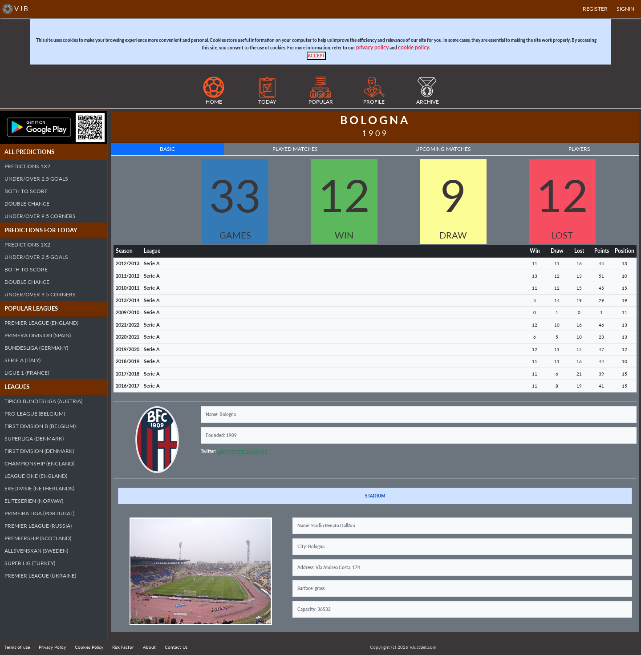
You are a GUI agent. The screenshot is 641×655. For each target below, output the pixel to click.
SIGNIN (625, 8)
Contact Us (176, 647)
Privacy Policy (52, 647)
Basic (167, 149)
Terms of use (17, 647)
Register (595, 8)
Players (579, 149)
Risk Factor (123, 647)
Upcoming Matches (443, 149)
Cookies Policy (89, 647)
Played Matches (295, 149)
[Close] (316, 56)
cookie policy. (414, 47)
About (149, 647)
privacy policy (372, 47)
